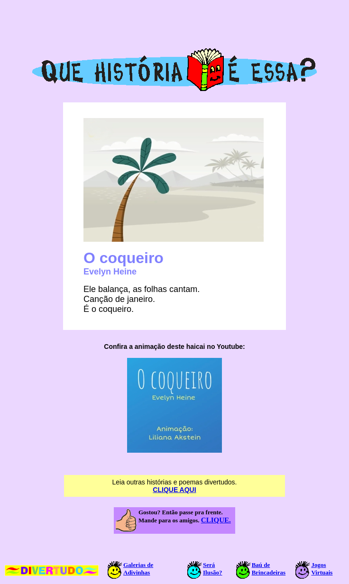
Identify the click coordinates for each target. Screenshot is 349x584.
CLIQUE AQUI (174, 489)
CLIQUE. (216, 520)
